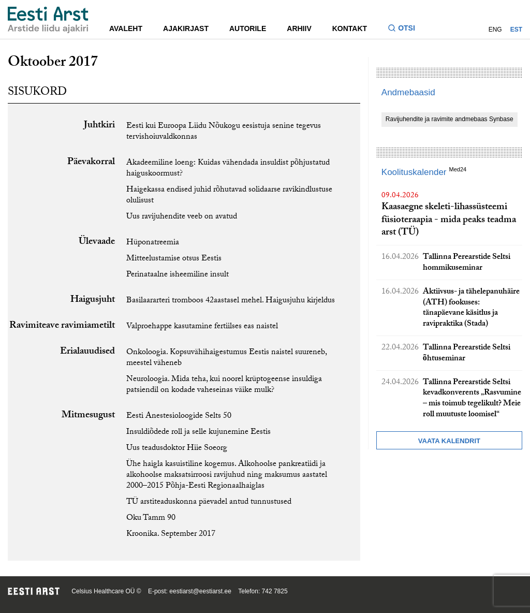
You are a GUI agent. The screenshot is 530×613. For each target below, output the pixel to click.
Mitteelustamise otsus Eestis (174, 259)
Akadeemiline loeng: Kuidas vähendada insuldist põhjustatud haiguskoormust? (228, 169)
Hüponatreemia (152, 243)
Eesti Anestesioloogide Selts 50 (178, 416)
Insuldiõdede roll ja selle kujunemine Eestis (198, 432)
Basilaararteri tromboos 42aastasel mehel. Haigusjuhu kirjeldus (230, 301)
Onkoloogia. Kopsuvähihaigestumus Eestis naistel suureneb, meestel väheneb (226, 358)
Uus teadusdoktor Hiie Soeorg (176, 448)
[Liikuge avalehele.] (48, 20)
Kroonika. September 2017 (170, 534)
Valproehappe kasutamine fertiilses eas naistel (202, 327)
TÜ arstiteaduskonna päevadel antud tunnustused (208, 502)
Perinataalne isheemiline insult (177, 275)
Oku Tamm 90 (150, 518)
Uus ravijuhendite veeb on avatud (181, 217)
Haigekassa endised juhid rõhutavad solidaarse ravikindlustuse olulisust (229, 196)
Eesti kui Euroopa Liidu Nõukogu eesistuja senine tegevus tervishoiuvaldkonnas (223, 132)
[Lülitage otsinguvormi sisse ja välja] (405, 29)
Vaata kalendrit (449, 441)
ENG (495, 29)
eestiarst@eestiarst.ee (200, 591)
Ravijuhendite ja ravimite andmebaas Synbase (449, 119)
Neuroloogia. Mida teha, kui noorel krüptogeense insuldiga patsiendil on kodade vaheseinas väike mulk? (224, 385)
